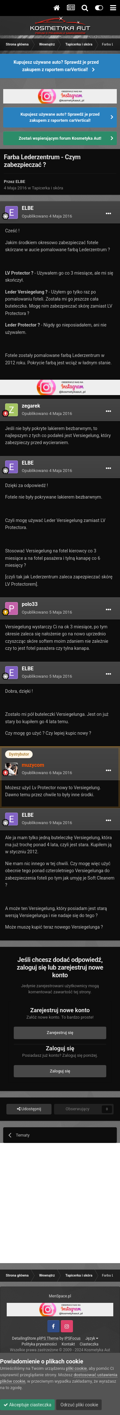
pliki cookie (76, 1368)
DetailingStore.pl (26, 1338)
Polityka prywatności (39, 1344)
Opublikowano (47, 216)
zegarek (31, 406)
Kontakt (68, 1344)
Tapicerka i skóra (47, 188)
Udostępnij (29, 1109)
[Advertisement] (60, 1203)
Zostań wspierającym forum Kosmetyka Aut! (60, 138)
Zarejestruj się (60, 1032)
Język (92, 1338)
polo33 (30, 604)
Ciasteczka (89, 1344)
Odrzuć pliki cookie (79, 1404)
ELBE (20, 181)
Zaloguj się (60, 1071)
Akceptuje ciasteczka (27, 1404)
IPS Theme (49, 1338)
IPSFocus (72, 1338)
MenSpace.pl (60, 1296)
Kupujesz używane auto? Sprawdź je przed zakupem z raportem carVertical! (56, 66)
